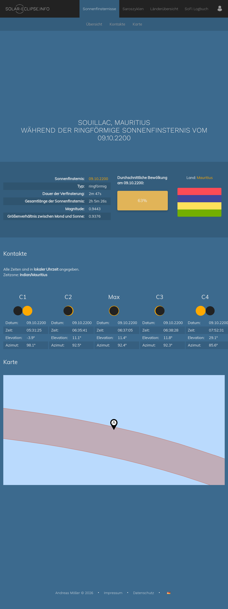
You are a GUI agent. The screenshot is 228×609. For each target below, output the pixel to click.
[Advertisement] (114, 68)
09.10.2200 (98, 178)
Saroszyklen (133, 9)
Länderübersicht (164, 9)
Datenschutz (143, 593)
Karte (137, 24)
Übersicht (94, 24)
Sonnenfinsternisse (99, 9)
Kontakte (117, 24)
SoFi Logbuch (196, 9)
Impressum (113, 593)
